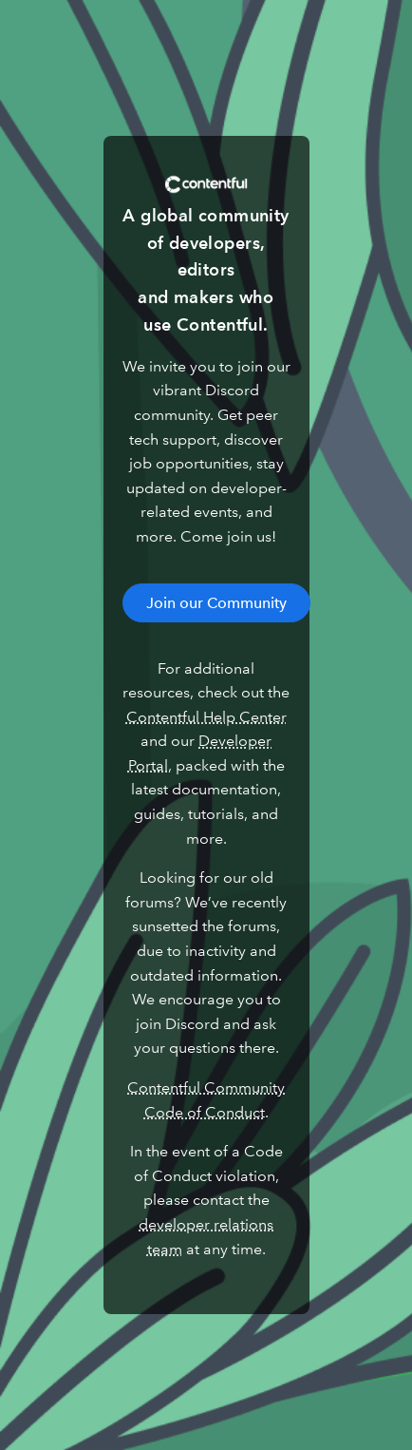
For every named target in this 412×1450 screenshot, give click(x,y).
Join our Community (216, 603)
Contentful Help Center (206, 717)
